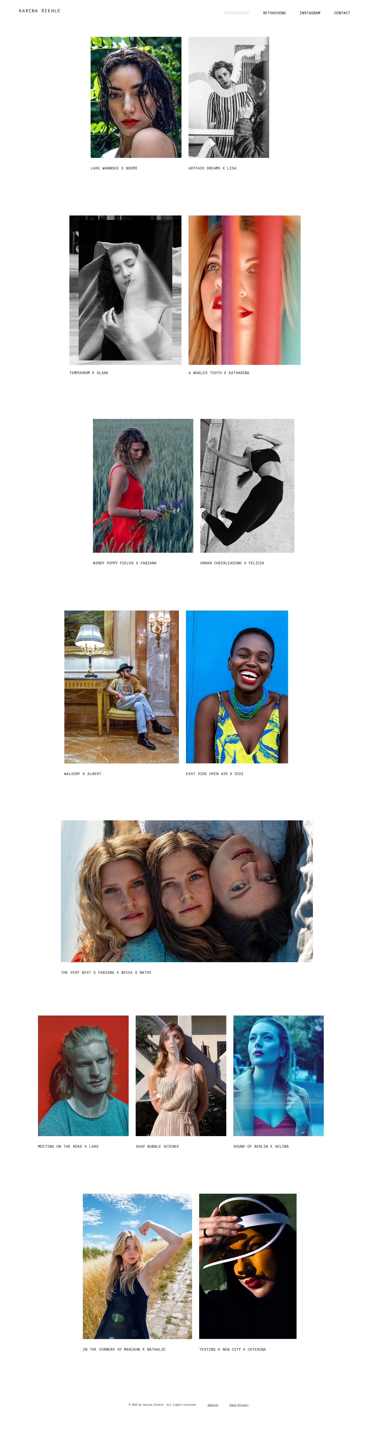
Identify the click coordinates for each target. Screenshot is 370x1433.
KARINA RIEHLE (39, 11)
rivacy (243, 1405)
